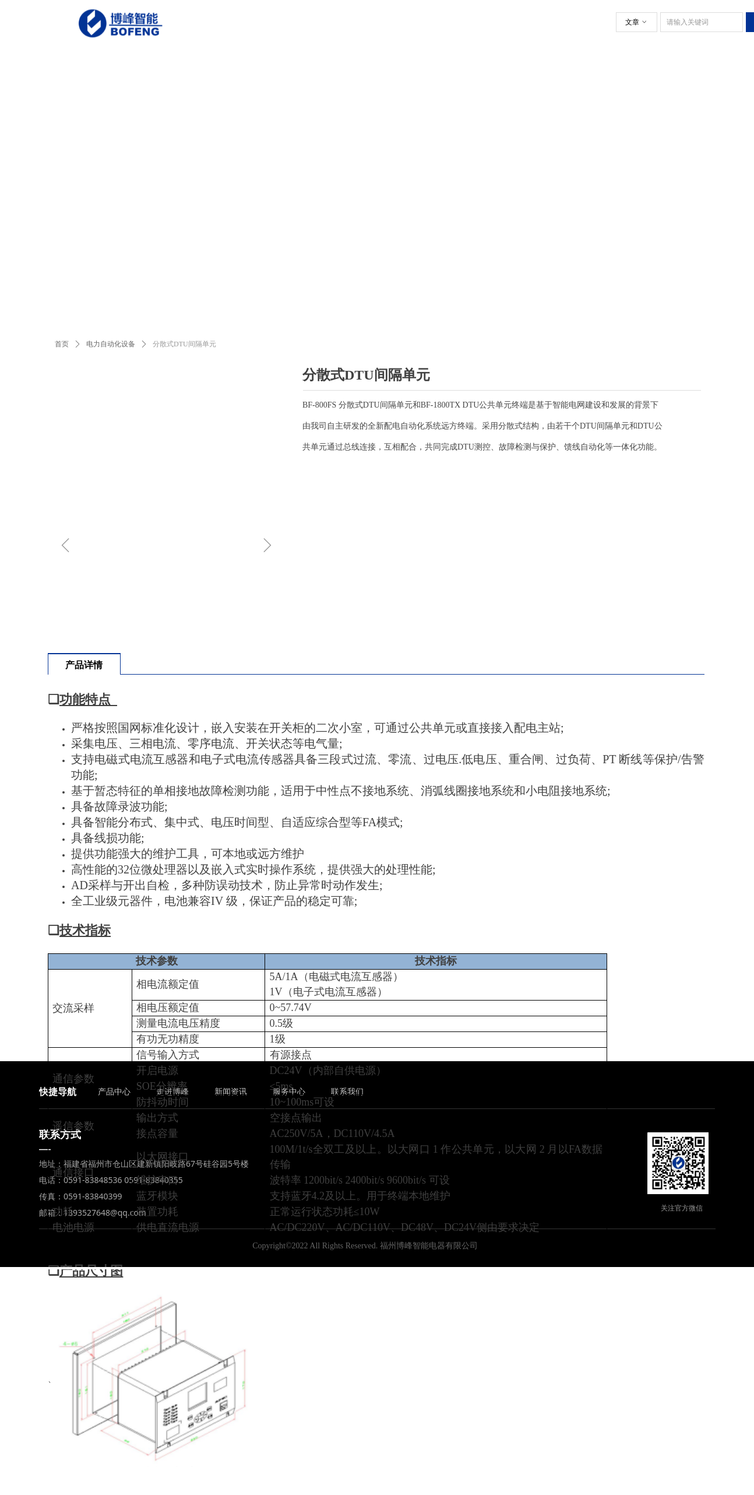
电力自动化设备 (110, 344)
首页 (62, 344)
